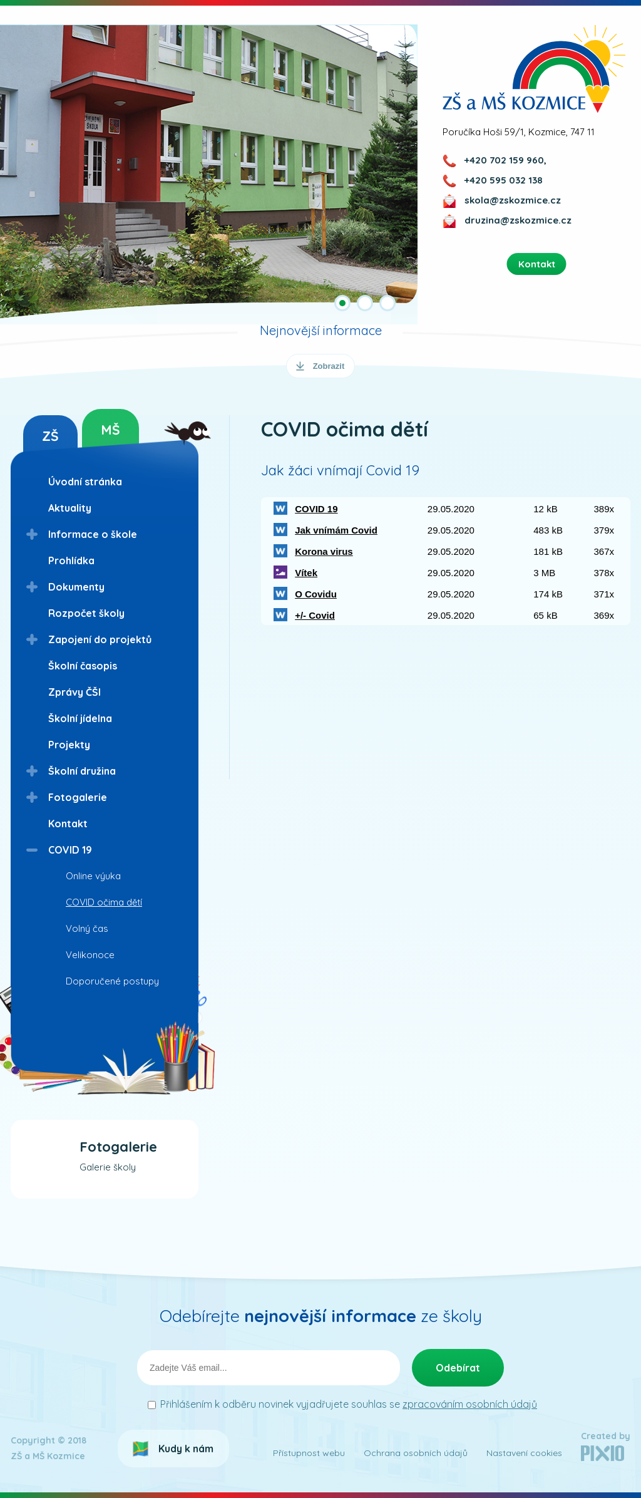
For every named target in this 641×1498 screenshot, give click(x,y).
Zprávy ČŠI (74, 692)
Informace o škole (92, 534)
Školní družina (82, 771)
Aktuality (69, 508)
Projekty (69, 744)
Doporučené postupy (112, 981)
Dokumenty (76, 587)
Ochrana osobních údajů (416, 1453)
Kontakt (68, 823)
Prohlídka (71, 560)
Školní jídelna (80, 718)
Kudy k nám (185, 1448)
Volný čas (87, 928)
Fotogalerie (77, 797)
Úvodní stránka (85, 481)
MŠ (110, 429)
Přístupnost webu (309, 1453)
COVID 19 (70, 850)
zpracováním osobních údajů (470, 1404)
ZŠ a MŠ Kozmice (534, 68)
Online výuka (93, 876)
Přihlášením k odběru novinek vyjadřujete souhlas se (348, 1404)
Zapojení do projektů (99, 639)
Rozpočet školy (86, 613)
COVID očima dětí (104, 902)
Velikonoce (90, 955)
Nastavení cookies (524, 1453)
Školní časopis (82, 665)
